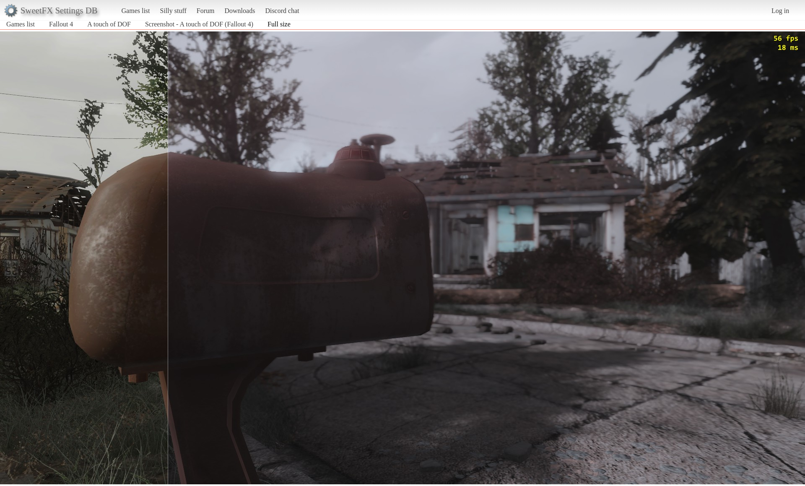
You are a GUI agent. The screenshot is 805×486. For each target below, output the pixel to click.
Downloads (239, 10)
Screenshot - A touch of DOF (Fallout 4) (199, 24)
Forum (206, 10)
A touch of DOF (109, 24)
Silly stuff (173, 10)
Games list (136, 10)
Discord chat (282, 10)
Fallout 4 (61, 24)
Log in (780, 10)
